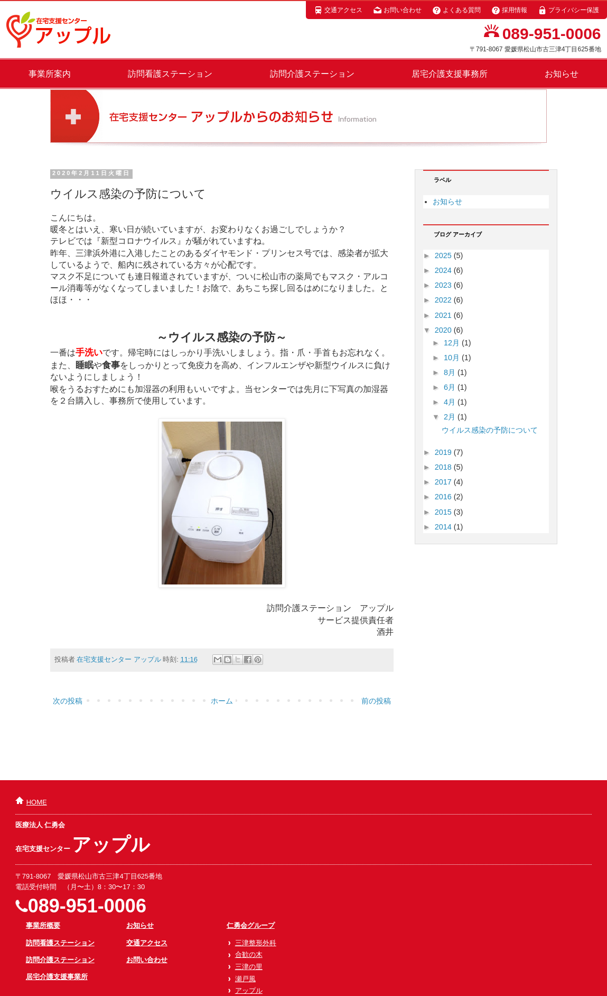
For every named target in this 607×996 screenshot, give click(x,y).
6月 (450, 387)
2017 (444, 482)
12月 (453, 343)
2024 (444, 270)
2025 (444, 255)
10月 (453, 357)
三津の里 (249, 967)
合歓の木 (249, 954)
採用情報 (509, 10)
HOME (36, 802)
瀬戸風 (245, 979)
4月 (450, 402)
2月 (450, 417)
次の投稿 (67, 701)
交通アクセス (338, 10)
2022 (444, 300)
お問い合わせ (397, 10)
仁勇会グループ (251, 925)
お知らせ (561, 73)
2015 (444, 512)
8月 (450, 372)
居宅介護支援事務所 (450, 73)
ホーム (222, 701)
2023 (444, 285)
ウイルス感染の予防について (490, 430)
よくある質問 (456, 10)
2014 (444, 527)
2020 (444, 330)
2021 (444, 315)
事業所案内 (50, 73)
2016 (444, 496)
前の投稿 (376, 701)
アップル (249, 990)
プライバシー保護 (568, 10)
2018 (444, 467)
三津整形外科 (255, 943)
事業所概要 (43, 925)
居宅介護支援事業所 (57, 977)
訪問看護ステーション (170, 73)
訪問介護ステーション (312, 73)
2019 (444, 452)
